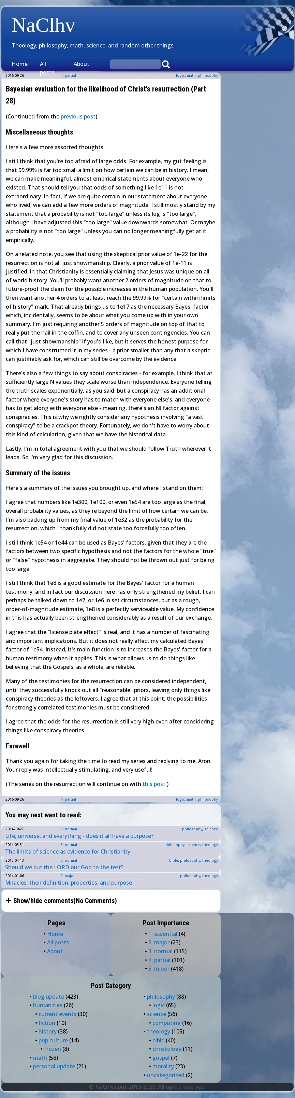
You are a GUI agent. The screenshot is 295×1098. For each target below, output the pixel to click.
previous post (78, 116)
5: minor (158, 968)
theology (210, 844)
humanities (47, 1005)
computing (166, 1023)
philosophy (208, 75)
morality (163, 1066)
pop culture (53, 1040)
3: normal (69, 829)
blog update (48, 996)
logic (180, 75)
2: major (68, 875)
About (81, 64)
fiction (47, 1023)
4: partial (68, 799)
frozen (52, 1049)
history (48, 1031)
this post (154, 784)
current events (57, 1014)
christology (166, 1049)
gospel (160, 1057)
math (191, 75)
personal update (54, 1066)
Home (20, 64)
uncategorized (166, 1075)
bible (173, 860)
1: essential (162, 934)
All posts (47, 68)
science (211, 829)
